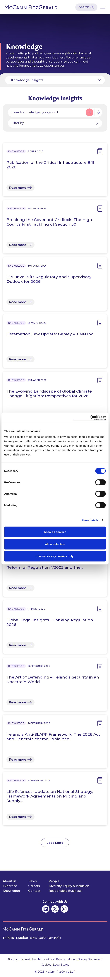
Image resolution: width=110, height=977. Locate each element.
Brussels (54, 937)
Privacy (61, 959)
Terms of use (46, 959)
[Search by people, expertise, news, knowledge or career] (46, 112)
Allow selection (55, 544)
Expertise (10, 886)
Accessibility (28, 959)
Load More (55, 843)
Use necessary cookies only (55, 556)
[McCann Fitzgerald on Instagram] (64, 909)
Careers (34, 886)
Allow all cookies (55, 532)
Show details (90, 520)
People (54, 881)
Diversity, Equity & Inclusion (69, 886)
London (22, 937)
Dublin (8, 937)
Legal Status (61, 964)
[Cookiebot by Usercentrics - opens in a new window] (89, 417)
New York (38, 937)
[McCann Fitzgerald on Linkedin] (45, 909)
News (32, 881)
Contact (34, 891)
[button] (89, 112)
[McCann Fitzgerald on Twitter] (55, 909)
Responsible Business (65, 891)
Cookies (46, 964)
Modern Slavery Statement (84, 959)
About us (9, 881)
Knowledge (11, 891)
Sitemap (13, 959)
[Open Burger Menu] (102, 7)
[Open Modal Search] (86, 7)
